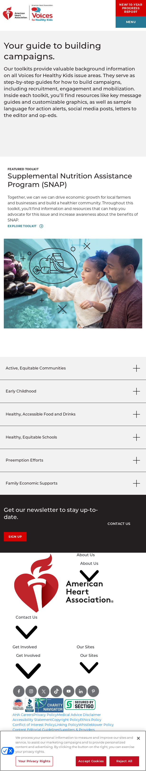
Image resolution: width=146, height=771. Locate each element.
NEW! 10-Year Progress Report (130, 8)
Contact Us (119, 524)
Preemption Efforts (74, 460)
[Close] (138, 738)
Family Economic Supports (74, 483)
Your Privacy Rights (34, 761)
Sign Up (15, 536)
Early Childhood (74, 391)
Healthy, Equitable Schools (74, 437)
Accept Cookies (91, 761)
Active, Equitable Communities (74, 368)
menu (131, 22)
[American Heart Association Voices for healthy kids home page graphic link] (26, 10)
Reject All (124, 761)
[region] (73, 751)
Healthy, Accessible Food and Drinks (74, 414)
